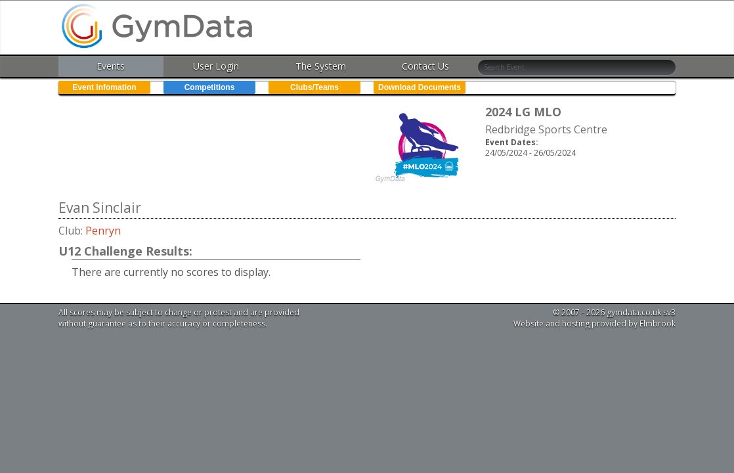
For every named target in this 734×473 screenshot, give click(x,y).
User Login (216, 66)
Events (111, 66)
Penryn (103, 230)
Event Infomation (104, 87)
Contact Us (425, 66)
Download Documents (419, 87)
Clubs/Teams (314, 87)
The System (320, 66)
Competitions (209, 87)
